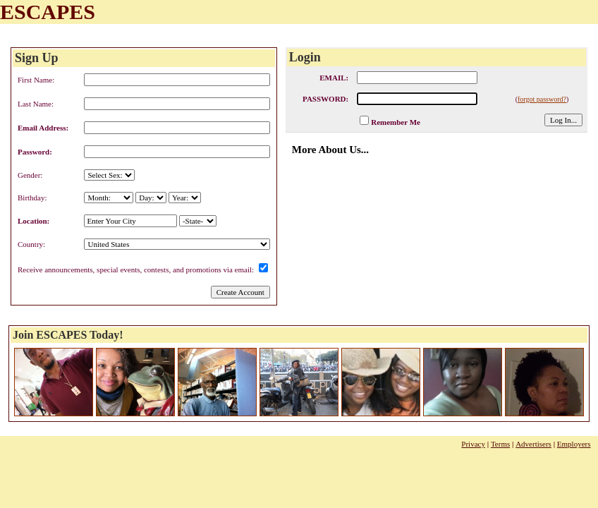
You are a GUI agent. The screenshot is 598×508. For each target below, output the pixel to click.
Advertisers (533, 444)
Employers (574, 444)
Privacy (473, 444)
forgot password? (542, 99)
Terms (500, 444)
